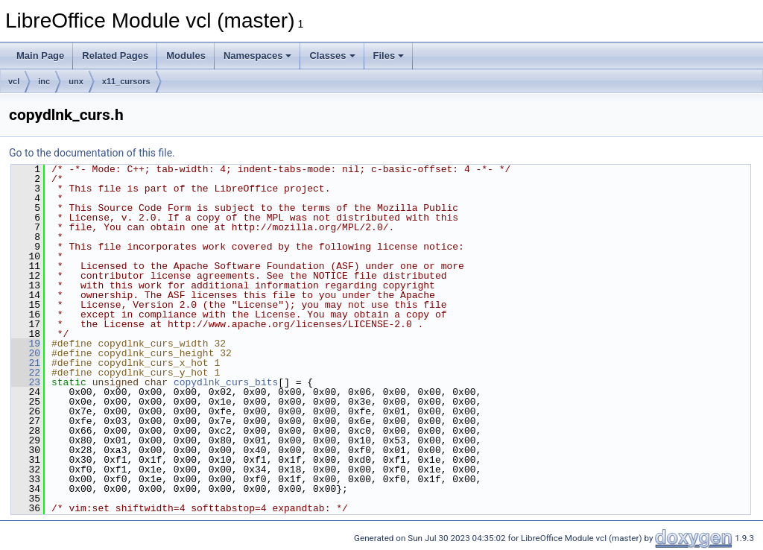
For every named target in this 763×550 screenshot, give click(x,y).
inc (44, 81)
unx (76, 81)
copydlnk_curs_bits (226, 382)
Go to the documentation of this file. (92, 153)
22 (25, 372)
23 (25, 382)
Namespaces (258, 55)
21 (25, 363)
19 (25, 343)
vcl (13, 81)
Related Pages (115, 55)
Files (389, 55)
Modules (186, 55)
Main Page (40, 55)
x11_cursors (126, 81)
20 (25, 353)
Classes (332, 55)
